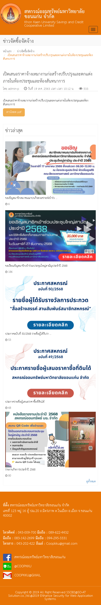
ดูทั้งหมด (91, 481)
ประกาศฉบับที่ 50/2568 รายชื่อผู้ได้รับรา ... (28, 333)
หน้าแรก (7, 51)
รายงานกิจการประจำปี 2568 (20, 469)
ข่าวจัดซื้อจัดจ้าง (25, 51)
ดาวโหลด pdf (13, 112)
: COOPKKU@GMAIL (22, 575)
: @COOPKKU (17, 566)
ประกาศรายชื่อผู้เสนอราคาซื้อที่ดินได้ (24, 401)
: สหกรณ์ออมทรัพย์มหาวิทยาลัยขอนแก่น (34, 557)
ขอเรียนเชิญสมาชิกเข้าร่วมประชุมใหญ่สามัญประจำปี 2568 (36, 266)
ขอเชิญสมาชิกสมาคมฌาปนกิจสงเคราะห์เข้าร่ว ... (31, 198)
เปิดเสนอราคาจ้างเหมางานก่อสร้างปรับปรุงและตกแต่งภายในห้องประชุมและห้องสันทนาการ (48, 57)
